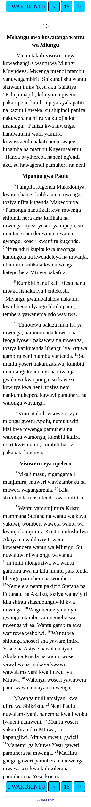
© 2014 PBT (45, 800)
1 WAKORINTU (26, 6)
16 (66, 6)
